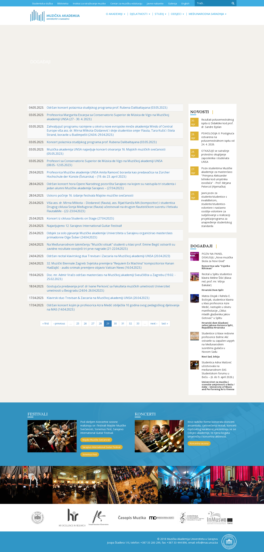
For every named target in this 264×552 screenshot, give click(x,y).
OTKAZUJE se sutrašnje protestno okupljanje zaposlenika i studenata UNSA (215, 156)
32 (130, 323)
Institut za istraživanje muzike (89, 3)
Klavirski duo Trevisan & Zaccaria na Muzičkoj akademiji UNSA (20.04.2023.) (98, 298)
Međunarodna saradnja (207, 14)
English (185, 3)
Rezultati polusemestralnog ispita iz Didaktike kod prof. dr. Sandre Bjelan (217, 123)
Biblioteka (62, 3)
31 (122, 323)
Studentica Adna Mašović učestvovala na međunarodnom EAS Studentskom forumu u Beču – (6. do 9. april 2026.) (218, 370)
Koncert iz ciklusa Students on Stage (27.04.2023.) (80, 218)
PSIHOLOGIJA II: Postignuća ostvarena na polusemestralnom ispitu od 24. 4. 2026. (217, 139)
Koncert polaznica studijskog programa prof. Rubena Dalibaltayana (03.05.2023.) (102, 142)
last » (165, 323)
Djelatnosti (140, 14)
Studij (160, 14)
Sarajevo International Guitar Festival (101, 447)
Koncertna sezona (199, 443)
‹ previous (59, 323)
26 (85, 323)
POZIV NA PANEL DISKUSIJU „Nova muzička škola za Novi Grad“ (217, 257)
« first (45, 323)
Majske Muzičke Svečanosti (96, 439)
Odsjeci (177, 14)
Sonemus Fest (89, 454)
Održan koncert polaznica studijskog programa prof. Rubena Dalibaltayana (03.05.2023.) (107, 108)
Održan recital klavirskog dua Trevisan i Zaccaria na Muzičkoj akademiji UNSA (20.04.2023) (108, 256)
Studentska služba (42, 3)
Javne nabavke (155, 3)
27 (92, 323)
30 (115, 323)
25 (77, 323)
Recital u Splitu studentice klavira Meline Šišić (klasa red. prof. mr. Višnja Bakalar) (217, 279)
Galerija (172, 3)
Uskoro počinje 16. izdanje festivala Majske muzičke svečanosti (90, 195)
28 (100, 323)
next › (154, 323)
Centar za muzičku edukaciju (126, 3)
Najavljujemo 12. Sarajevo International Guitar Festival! (84, 226)
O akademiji (115, 14)
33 (137, 323)
